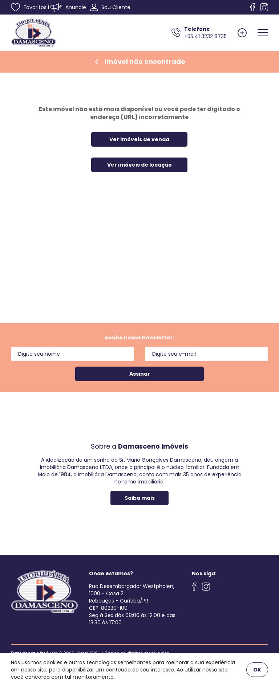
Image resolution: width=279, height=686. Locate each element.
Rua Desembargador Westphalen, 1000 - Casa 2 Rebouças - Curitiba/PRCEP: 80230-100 (131, 597)
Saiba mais (140, 498)
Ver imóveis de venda (139, 139)
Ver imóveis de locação (139, 164)
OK (257, 669)
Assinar (139, 373)
